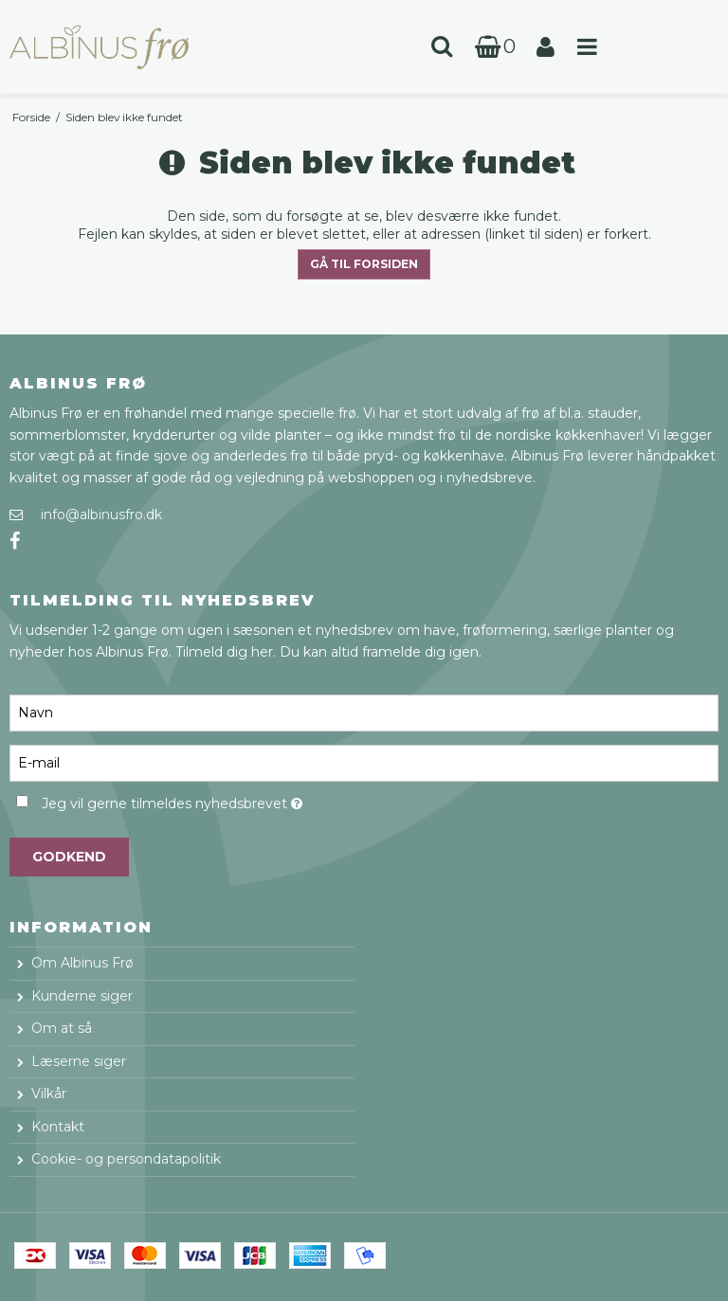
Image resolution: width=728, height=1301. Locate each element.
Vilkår (48, 1093)
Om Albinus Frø (82, 962)
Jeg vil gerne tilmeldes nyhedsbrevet (218, 800)
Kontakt (57, 1126)
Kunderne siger (82, 995)
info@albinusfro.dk (101, 514)
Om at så (61, 1028)
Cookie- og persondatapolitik (126, 1158)
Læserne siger (78, 1061)
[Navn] (364, 711)
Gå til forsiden (364, 264)
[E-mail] (364, 761)
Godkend (69, 856)
